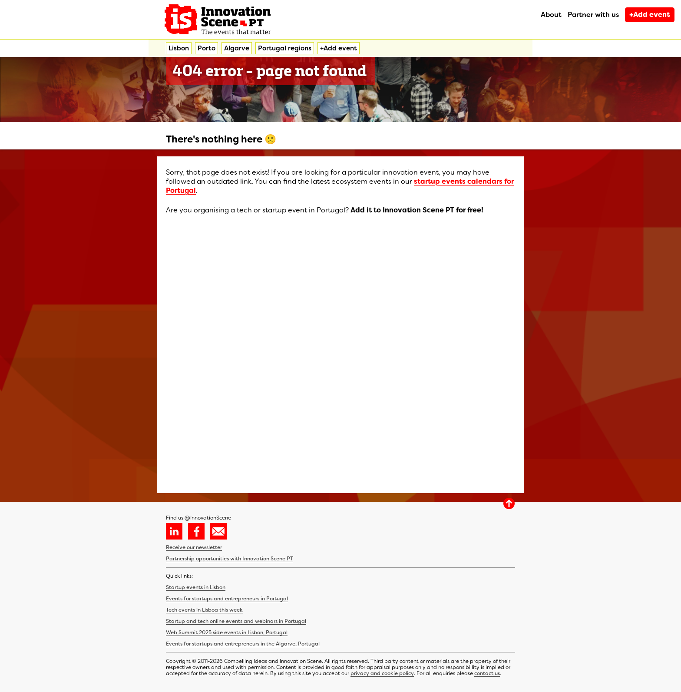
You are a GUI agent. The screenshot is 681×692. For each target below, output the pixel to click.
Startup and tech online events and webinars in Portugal (236, 621)
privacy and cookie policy (382, 673)
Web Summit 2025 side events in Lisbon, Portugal (227, 632)
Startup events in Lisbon (195, 587)
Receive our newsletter (194, 547)
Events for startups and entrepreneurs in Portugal (227, 598)
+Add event (649, 14)
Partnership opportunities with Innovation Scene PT (229, 558)
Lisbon (179, 48)
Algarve (236, 48)
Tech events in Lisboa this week (204, 609)
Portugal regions (284, 48)
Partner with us (593, 14)
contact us (487, 673)
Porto (206, 48)
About (551, 14)
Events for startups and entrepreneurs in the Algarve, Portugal (243, 643)
